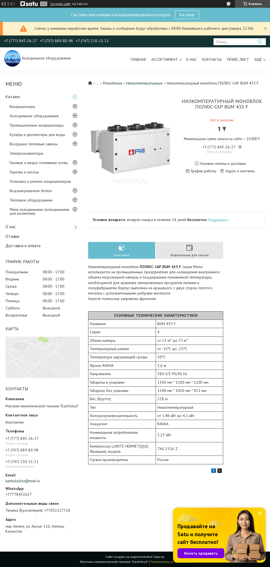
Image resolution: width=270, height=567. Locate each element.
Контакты (212, 59)
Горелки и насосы (24, 172)
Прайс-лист (238, 59)
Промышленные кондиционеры (37, 125)
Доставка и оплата (23, 245)
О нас (191, 59)
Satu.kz (158, 557)
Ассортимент (164, 59)
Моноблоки (112, 83)
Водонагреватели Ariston (31, 190)
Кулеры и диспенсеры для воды (37, 134)
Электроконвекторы (26, 153)
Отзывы (12, 236)
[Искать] (259, 41)
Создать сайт (60, 4)
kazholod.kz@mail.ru (23, 480)
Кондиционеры (22, 106)
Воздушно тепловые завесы (34, 143)
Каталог (187, 14)
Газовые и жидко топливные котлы (39, 162)
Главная (138, 59)
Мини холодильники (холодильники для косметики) (39, 211)
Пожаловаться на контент (170, 562)
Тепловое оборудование (31, 200)
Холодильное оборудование (34, 115)
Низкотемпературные (144, 83)
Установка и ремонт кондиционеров (40, 181)
